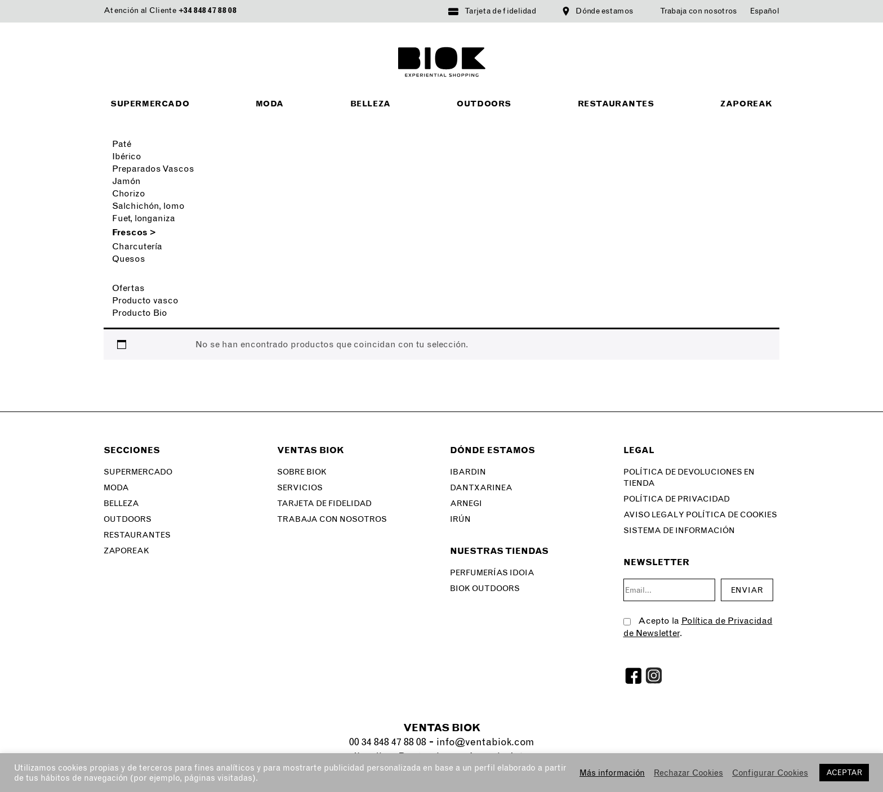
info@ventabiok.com (485, 742)
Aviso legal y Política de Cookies (700, 515)
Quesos (128, 258)
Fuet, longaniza (143, 218)
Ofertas (128, 288)
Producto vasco (145, 300)
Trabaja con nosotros (698, 11)
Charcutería (137, 246)
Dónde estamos (604, 11)
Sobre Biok (302, 472)
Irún (460, 519)
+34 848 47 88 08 (208, 10)
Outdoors (484, 104)
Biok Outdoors (485, 588)
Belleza (370, 104)
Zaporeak (746, 104)
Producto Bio (139, 312)
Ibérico (126, 156)
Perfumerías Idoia (492, 573)
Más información (612, 773)
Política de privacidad (676, 499)
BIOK (441, 62)
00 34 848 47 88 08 (387, 742)
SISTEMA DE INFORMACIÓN (679, 530)
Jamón (126, 181)
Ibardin (468, 472)
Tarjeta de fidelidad (500, 11)
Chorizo (128, 193)
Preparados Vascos (153, 168)
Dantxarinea (481, 488)
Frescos (134, 232)
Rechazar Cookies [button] (688, 773)
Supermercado (149, 104)
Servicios (300, 488)
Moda (270, 104)
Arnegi (466, 503)
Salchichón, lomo (148, 205)
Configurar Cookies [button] (770, 773)
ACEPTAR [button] (844, 772)
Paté (121, 143)
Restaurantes (616, 104)
